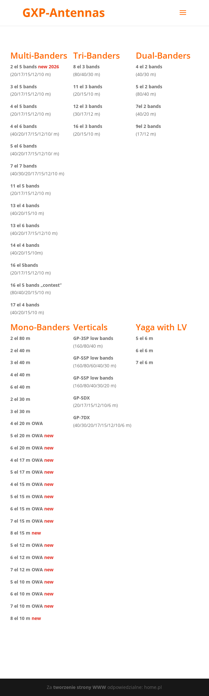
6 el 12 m (20, 557)
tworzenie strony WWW (80, 687)
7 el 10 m (20, 606)
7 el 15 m (20, 521)
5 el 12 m (20, 545)
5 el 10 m (20, 582)
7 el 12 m (20, 569)
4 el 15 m (20, 484)
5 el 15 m (20, 496)
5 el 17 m (20, 472)
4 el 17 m (20, 460)
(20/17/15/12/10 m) (30, 74)
